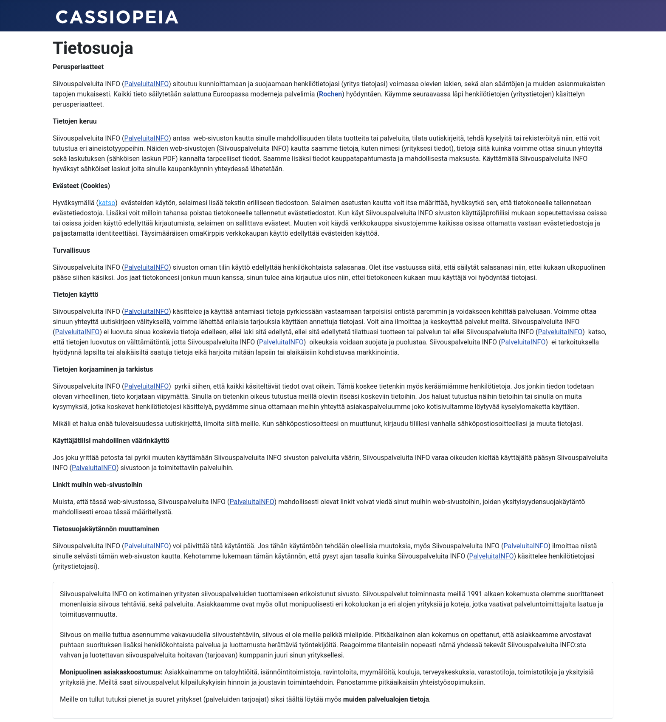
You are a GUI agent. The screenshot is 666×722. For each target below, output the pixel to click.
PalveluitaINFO (146, 84)
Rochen (330, 94)
